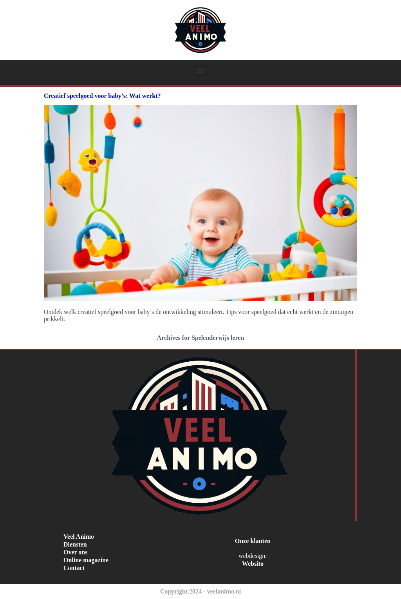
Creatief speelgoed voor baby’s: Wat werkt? (102, 95)
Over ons (75, 552)
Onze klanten (253, 541)
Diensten (75, 544)
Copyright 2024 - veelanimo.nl (200, 591)
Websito (253, 563)
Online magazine (85, 560)
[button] (200, 70)
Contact (74, 568)
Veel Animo (78, 536)
